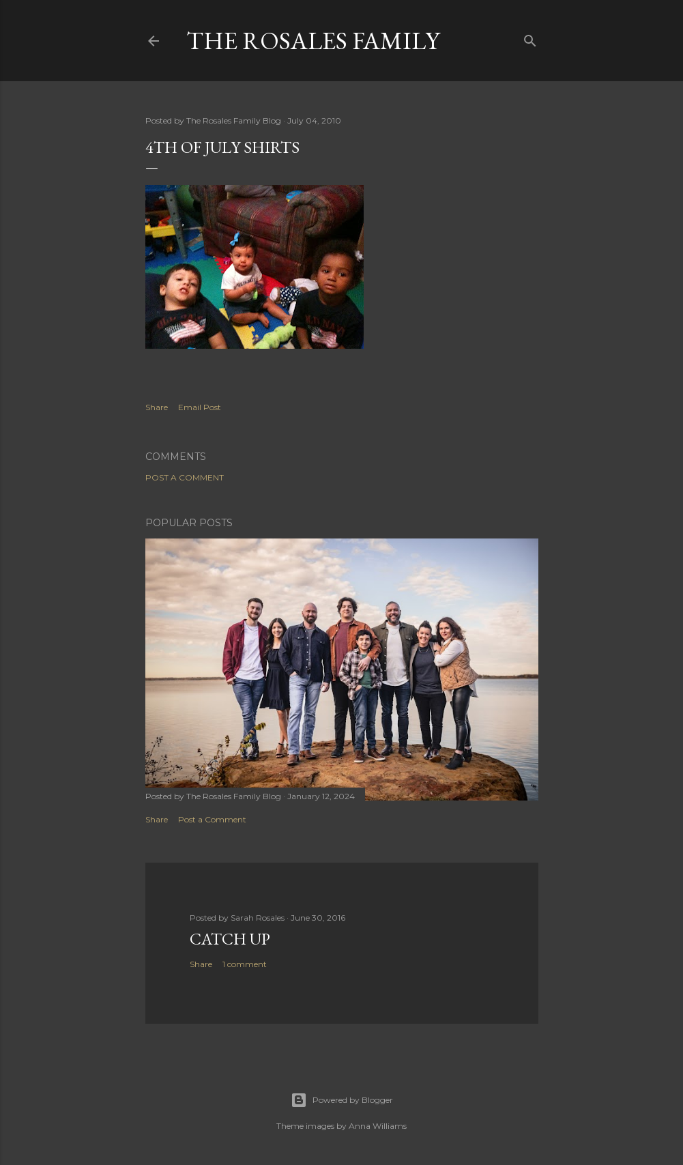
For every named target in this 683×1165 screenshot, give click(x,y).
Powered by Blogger (342, 1100)
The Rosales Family (312, 41)
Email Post (199, 407)
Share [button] (156, 407)
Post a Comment (184, 477)
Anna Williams (378, 1126)
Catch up (230, 938)
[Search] (530, 38)
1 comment (244, 964)
